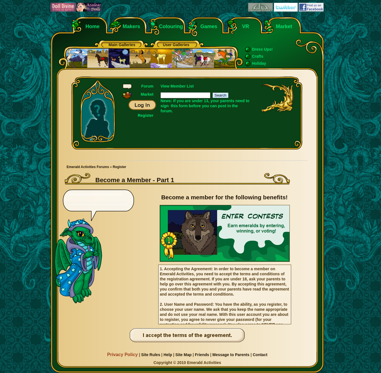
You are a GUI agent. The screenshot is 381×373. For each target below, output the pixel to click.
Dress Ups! (262, 49)
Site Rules (150, 354)
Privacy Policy (122, 354)
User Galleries (176, 45)
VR (244, 26)
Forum (147, 86)
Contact (260, 354)
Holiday (259, 63)
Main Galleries (122, 45)
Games (208, 26)
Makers (131, 26)
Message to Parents (230, 354)
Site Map (183, 354)
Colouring (171, 26)
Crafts (257, 56)
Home (93, 26)
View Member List (177, 86)
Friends (202, 354)
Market (284, 26)
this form (179, 106)
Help (168, 354)
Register (145, 115)
